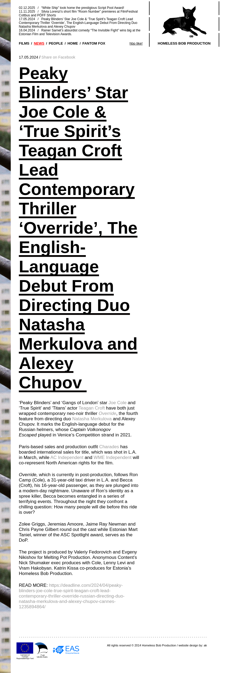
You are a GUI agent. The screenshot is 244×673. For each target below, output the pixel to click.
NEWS (39, 43)
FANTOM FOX (93, 43)
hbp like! (136, 43)
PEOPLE (56, 43)
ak (205, 645)
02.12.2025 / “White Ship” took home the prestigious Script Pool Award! (71, 8)
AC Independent (66, 457)
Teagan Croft (92, 408)
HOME (73, 43)
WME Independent (113, 457)
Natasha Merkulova (91, 418)
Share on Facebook (58, 57)
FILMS (24, 43)
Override (107, 413)
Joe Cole (117, 402)
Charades (109, 446)
